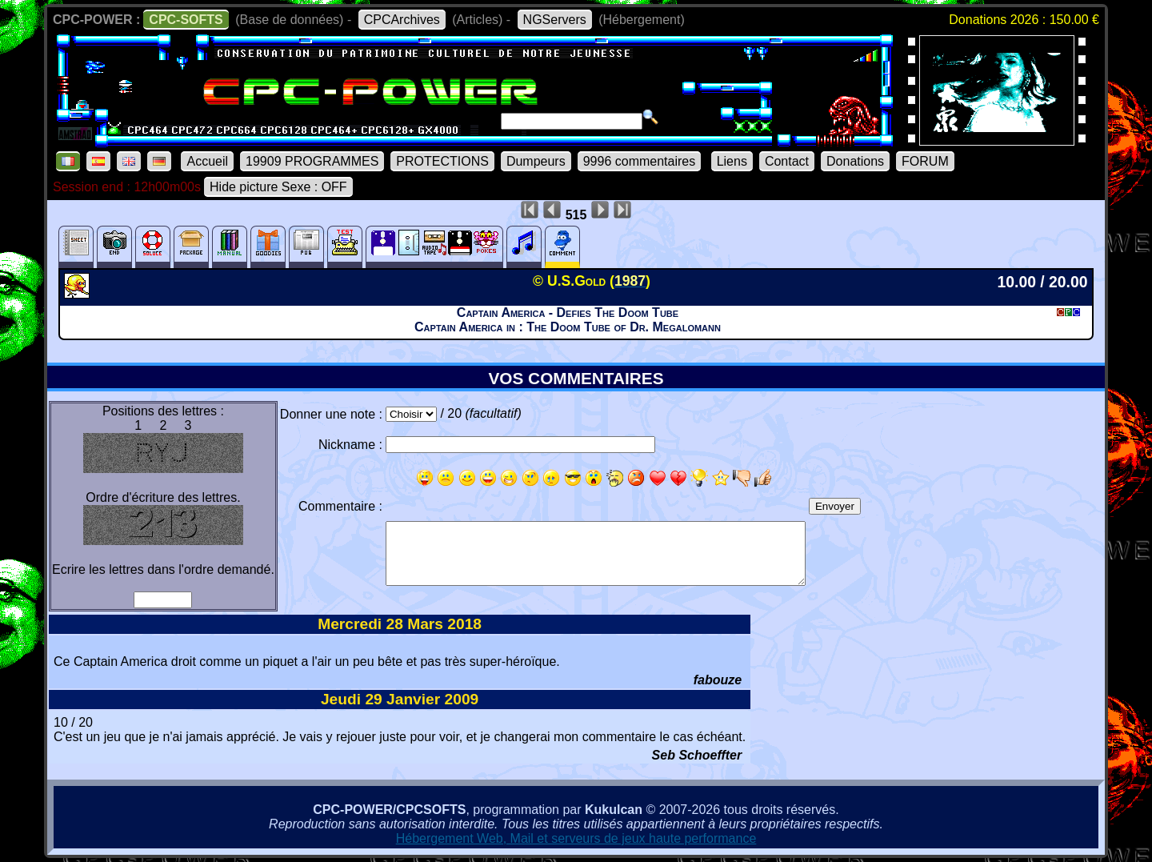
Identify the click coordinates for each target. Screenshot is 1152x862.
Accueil (207, 161)
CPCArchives (402, 19)
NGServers (554, 19)
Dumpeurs (536, 161)
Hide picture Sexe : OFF (278, 187)
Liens (732, 161)
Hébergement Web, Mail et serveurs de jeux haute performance (576, 838)
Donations (855, 161)
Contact (787, 161)
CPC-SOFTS (185, 19)
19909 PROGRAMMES (312, 161)
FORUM (925, 161)
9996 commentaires (639, 161)
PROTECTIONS (442, 161)
